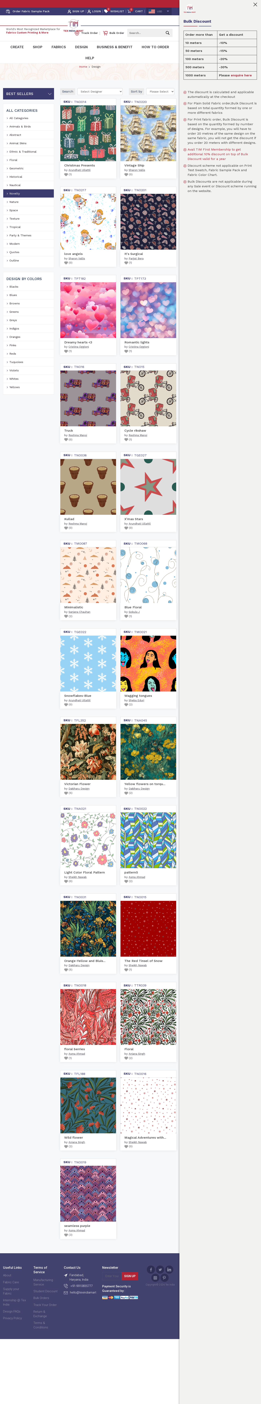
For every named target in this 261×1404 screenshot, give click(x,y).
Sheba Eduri (136, 715)
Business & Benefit (115, 47)
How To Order (155, 47)
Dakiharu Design (79, 803)
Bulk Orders (41, 1313)
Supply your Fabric (11, 1306)
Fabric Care (11, 1297)
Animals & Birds (20, 141)
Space (13, 225)
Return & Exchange (40, 1329)
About (7, 1290)
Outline (14, 275)
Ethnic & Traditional (22, 167)
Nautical (15, 200)
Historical (15, 192)
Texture (14, 234)
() (68, 189)
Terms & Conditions (40, 1340)
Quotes (14, 267)
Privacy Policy (12, 1333)
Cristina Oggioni (79, 362)
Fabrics (59, 47)
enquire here (241, 75)
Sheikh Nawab (78, 892)
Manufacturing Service (43, 1297)
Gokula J (134, 627)
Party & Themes (20, 250)
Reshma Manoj (78, 450)
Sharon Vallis (137, 185)
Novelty (14, 208)
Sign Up (130, 1291)
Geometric (16, 183)
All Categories (18, 133)
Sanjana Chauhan (79, 627)
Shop (37, 47)
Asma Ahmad (137, 892)
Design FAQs (11, 1327)
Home (83, 82)
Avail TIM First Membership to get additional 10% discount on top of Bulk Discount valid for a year (218, 154)
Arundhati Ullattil (80, 185)
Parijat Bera (136, 273)
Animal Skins (18, 158)
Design (81, 47)
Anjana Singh (137, 1069)
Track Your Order (45, 1320)
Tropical (15, 242)
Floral (13, 175)
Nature (14, 217)
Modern (14, 259)
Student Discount (45, 1306)
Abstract (15, 150)
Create (17, 47)
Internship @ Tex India (14, 1318)
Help (89, 58)
